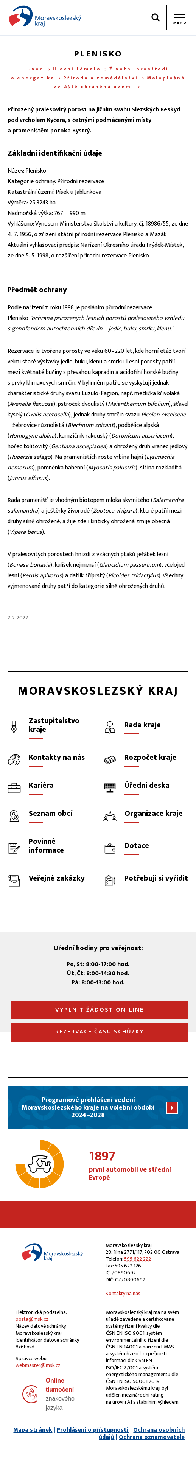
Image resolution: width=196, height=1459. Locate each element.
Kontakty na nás (123, 1293)
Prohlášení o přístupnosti (93, 1430)
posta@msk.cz (32, 1319)
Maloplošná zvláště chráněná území (119, 82)
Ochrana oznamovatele (152, 1437)
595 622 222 (137, 1259)
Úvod (35, 69)
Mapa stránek (32, 1430)
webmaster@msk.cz (38, 1365)
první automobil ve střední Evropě (138, 1166)
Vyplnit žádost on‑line (99, 1010)
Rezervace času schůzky (99, 1032)
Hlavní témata (77, 69)
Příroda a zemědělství (100, 78)
